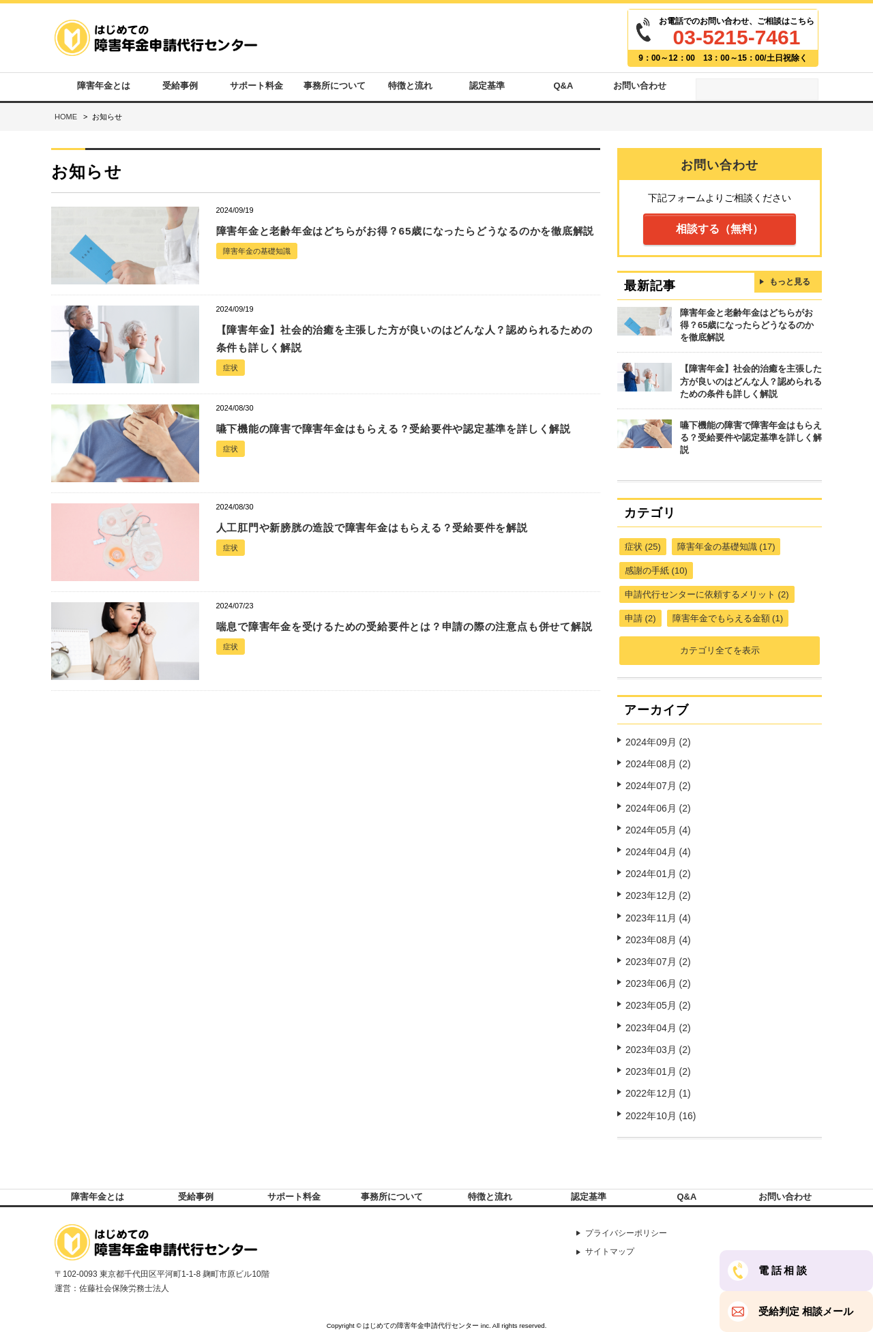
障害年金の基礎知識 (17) (726, 547)
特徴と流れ (410, 89)
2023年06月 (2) (658, 965)
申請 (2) (640, 618)
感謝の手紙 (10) (656, 570)
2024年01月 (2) (658, 862)
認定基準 (487, 89)
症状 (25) (643, 547)
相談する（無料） (719, 235)
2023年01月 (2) (658, 1048)
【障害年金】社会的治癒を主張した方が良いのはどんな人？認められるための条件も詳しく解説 (751, 387)
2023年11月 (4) (658, 904)
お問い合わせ (639, 89)
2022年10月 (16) (660, 1089)
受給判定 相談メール (805, 1311)
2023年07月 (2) (658, 945)
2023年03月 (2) (658, 1027)
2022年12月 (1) (658, 1068)
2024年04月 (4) (658, 842)
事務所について (333, 89)
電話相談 (783, 1270)
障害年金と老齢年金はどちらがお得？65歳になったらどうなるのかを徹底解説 (747, 333)
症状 (231, 375)
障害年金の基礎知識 (260, 276)
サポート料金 (256, 89)
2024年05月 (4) (658, 821)
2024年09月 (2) (658, 739)
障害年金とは (103, 89)
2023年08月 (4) (658, 924)
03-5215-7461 (737, 37)
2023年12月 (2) (658, 883)
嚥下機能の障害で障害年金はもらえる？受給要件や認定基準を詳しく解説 (751, 440)
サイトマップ (615, 1247)
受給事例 (180, 89)
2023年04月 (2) (658, 1007)
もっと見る (789, 290)
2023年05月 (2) (658, 986)
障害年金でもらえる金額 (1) (728, 618)
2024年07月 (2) (658, 780)
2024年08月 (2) (658, 759)
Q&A (564, 89)
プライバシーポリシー (633, 1227)
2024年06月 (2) (658, 801)
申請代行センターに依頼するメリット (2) (707, 594)
